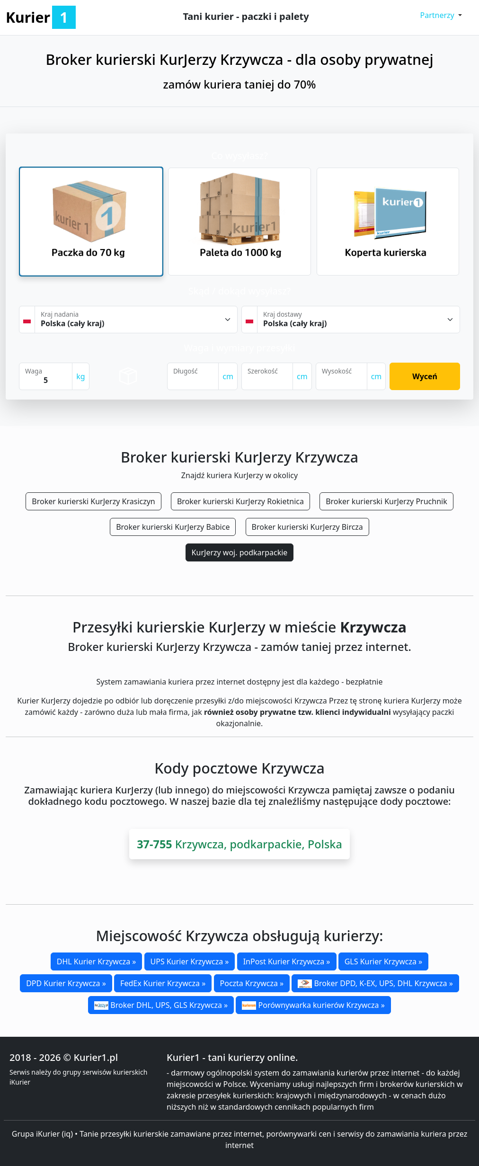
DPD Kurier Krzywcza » (66, 983)
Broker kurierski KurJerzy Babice (173, 527)
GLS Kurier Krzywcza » (384, 961)
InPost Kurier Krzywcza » (286, 961)
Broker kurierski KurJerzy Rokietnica (240, 501)
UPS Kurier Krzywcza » (190, 961)
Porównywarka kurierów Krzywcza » (313, 1005)
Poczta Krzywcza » (252, 983)
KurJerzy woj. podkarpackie (240, 552)
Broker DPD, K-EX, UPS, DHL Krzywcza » (375, 983)
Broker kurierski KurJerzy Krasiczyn (93, 501)
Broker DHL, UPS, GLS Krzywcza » (161, 1005)
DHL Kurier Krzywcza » (96, 961)
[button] (441, 15)
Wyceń (424, 376)
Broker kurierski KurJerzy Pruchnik (386, 501)
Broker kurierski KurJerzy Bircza (307, 527)
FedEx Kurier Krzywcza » (162, 983)
